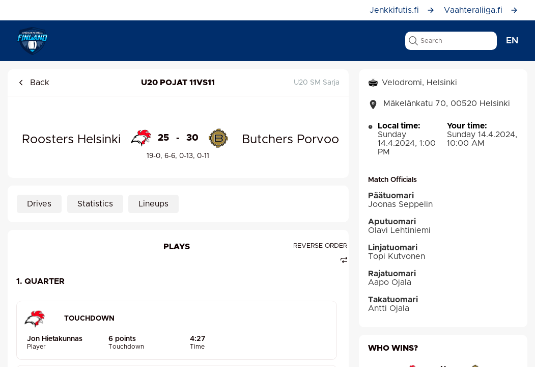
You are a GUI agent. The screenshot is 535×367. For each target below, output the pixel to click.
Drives (39, 204)
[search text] (451, 41)
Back (33, 82)
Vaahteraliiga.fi (481, 10)
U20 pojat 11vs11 (178, 82)
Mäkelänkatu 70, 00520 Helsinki (439, 104)
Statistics (95, 204)
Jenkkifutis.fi (402, 10)
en (512, 40)
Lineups (153, 204)
